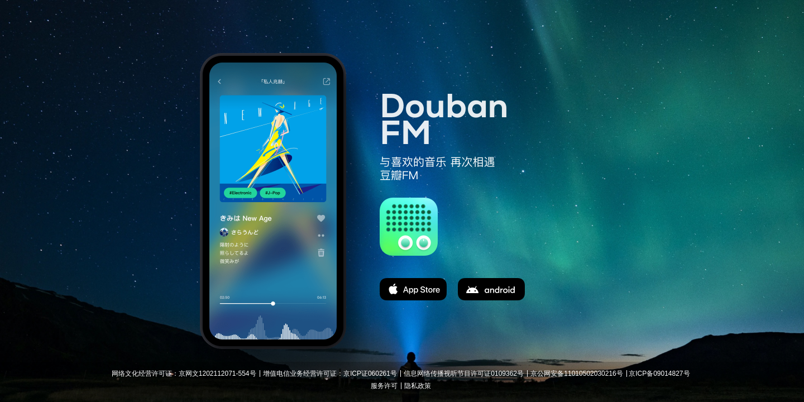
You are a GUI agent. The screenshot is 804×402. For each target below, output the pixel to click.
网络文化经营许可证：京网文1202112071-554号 (184, 373)
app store (413, 289)
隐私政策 (417, 385)
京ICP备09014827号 (659, 373)
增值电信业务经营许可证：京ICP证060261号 (330, 373)
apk (491, 289)
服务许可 (384, 385)
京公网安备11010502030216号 (576, 373)
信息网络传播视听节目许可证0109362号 (464, 373)
